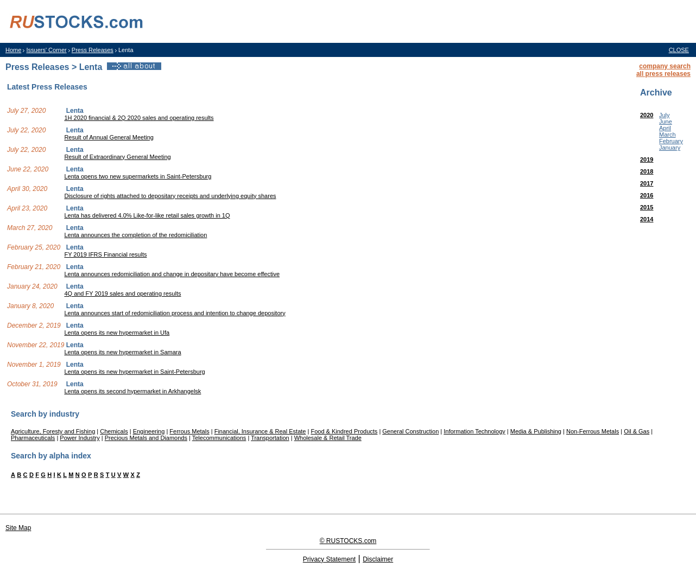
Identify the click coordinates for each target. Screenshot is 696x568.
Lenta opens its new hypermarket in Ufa (116, 332)
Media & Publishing (535, 431)
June (665, 121)
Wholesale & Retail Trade (328, 438)
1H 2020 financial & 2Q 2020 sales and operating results (138, 117)
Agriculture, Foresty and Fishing (53, 431)
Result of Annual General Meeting (109, 137)
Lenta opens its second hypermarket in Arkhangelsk (132, 391)
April (665, 128)
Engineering (149, 431)
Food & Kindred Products (344, 431)
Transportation (270, 438)
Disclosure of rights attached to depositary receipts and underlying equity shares (170, 196)
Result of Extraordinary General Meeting (117, 157)
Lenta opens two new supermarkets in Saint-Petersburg (137, 176)
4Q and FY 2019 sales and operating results (122, 293)
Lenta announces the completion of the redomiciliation (135, 235)
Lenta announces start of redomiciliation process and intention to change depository (174, 313)
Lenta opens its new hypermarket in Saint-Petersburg (134, 371)
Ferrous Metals (189, 431)
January (669, 147)
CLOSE (679, 50)
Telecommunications (219, 438)
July (664, 115)
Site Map (18, 528)
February (671, 141)
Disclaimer (378, 559)
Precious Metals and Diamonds (146, 438)
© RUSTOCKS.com (348, 541)
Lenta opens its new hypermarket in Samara (122, 352)
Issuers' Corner (46, 50)
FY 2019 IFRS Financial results (105, 254)
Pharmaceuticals (33, 438)
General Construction (410, 431)
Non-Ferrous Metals (592, 431)
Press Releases (92, 50)
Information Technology (474, 431)
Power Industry (79, 438)
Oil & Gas (636, 431)
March (667, 134)
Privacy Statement (329, 559)
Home (13, 50)
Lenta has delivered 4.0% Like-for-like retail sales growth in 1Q (147, 215)
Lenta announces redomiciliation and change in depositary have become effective (172, 274)
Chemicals (114, 431)
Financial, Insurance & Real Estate (260, 431)
